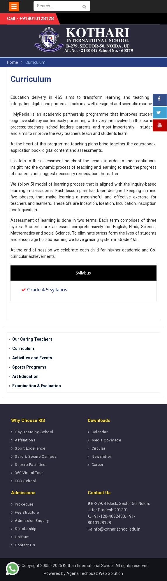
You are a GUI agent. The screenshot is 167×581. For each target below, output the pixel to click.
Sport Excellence (30, 448)
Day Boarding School (34, 432)
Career (97, 464)
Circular (98, 448)
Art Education (25, 376)
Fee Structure (27, 512)
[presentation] (83, 273)
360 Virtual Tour (29, 473)
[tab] (83, 273)
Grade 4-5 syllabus (47, 289)
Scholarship (26, 529)
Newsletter (101, 456)
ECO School (25, 481)
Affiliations (25, 440)
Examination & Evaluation (36, 385)
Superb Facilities (30, 464)
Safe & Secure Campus (36, 456)
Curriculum (23, 348)
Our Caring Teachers (32, 339)
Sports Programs (29, 367)
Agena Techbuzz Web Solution (94, 573)
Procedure (24, 504)
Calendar (100, 432)
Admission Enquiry (32, 520)
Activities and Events (32, 357)
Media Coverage (106, 440)
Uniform (22, 537)
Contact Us (25, 545)
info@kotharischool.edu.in (116, 529)
